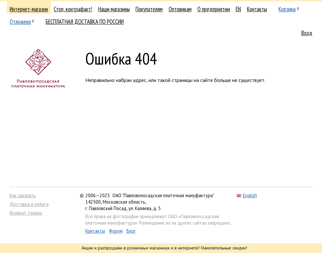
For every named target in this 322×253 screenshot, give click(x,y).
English (247, 195)
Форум (116, 231)
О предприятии (213, 9)
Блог (131, 231)
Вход (306, 33)
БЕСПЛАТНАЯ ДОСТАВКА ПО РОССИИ (85, 21)
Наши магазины (114, 9)
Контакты (257, 9)
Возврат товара (26, 213)
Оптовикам (180, 9)
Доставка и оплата (29, 204)
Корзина (287, 9)
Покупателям (149, 9)
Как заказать (23, 195)
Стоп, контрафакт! (73, 9)
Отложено (20, 21)
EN (238, 9)
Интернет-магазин (29, 9)
